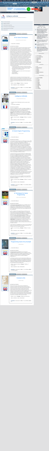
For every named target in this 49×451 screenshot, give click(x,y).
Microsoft (21, 2)
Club (37, 0)
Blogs (15, 0)
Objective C (34, 3)
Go (28, 3)
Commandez (12, 87)
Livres (8, 12)
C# (25, 3)
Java (24, 2)
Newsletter (22, 0)
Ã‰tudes (30, 0)
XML (25, 4)
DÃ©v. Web (27, 2)
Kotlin (31, 3)
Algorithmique (10, 3)
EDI (30, 2)
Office (40, 2)
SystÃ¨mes (47, 2)
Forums (4, 0)
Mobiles (43, 2)
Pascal (37, 3)
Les (38, 55)
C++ (23, 3)
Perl (39, 3)
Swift (47, 3)
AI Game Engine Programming (7, 25)
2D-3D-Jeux (14, 3)
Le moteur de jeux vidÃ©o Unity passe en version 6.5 (42, 45)
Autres (27, 4)
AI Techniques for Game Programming (8, 26)
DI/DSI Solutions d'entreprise (9, 2)
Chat (18, 0)
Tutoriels (8, 0)
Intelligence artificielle (14, 12)
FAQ (12, 0)
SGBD (38, 2)
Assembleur (19, 3)
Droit (34, 0)
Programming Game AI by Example (8, 28)
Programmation (34, 2)
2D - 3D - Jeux (4, 12)
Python (42, 3)
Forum (39, 77)
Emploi (26, 0)
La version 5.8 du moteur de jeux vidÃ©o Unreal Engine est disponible (42, 41)
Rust (45, 3)
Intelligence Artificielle (6, 23)
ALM (18, 2)
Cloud (15, 2)
